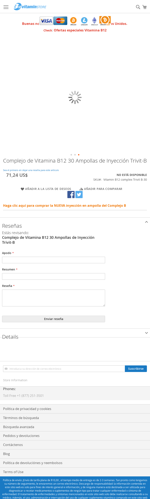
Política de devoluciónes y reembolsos (32, 463)
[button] (71, 155)
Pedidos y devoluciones (21, 435)
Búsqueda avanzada (18, 427)
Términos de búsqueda (21, 418)
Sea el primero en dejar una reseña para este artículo (31, 170)
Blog (6, 454)
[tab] (75, 221)
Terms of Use (13, 472)
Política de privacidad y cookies (27, 409)
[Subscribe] (136, 368)
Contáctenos (13, 444)
